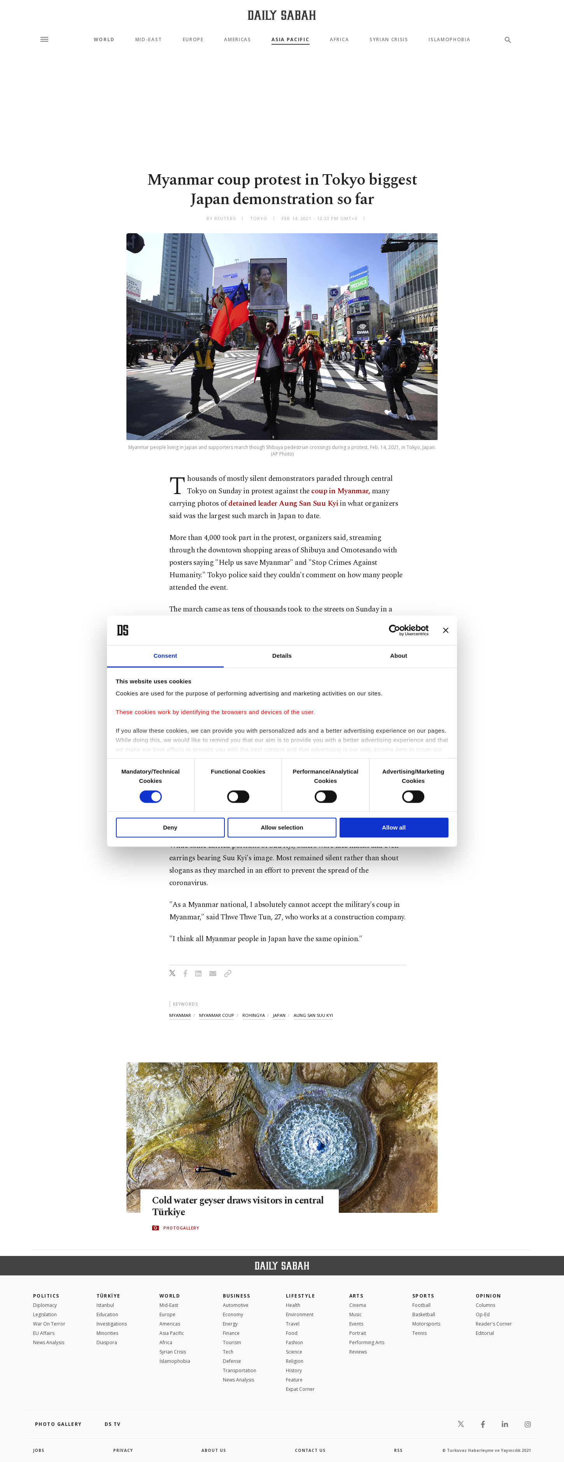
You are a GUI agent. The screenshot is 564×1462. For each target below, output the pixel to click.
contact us (310, 1450)
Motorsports (426, 1324)
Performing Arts (366, 1342)
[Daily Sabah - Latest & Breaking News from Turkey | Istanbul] (282, 15)
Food (292, 1333)
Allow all (394, 827)
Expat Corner (300, 1389)
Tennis (419, 1333)
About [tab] (398, 656)
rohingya (253, 1015)
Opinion (488, 1296)
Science (294, 1351)
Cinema (357, 1305)
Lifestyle (300, 1296)
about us (213, 1450)
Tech (228, 1351)
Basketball (423, 1314)
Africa (339, 39)
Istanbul (105, 1305)
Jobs (38, 1450)
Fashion (294, 1342)
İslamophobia (174, 1361)
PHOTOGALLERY (181, 1228)
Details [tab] (282, 656)
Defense (232, 1361)
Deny (170, 827)
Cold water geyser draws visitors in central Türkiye (224, 1206)
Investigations (111, 1324)
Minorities (107, 1333)
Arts (356, 1296)
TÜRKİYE (108, 1296)
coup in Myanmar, (340, 491)
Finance (231, 1333)
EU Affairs (43, 1333)
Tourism (232, 1342)
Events (356, 1324)
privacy (123, 1450)
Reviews (358, 1351)
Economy (233, 1314)
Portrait (357, 1333)
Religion (294, 1361)
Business (236, 1296)
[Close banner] (445, 630)
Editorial (485, 1333)
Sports (423, 1296)
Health (293, 1305)
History (294, 1370)
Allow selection (282, 827)
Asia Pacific (290, 39)
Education (107, 1314)
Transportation (239, 1370)
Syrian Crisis (389, 39)
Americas (237, 39)
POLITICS (46, 1296)
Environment (300, 1314)
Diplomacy (45, 1305)
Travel (293, 1324)
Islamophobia (449, 39)
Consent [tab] (165, 656)
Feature (294, 1379)
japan (279, 1015)
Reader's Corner (494, 1324)
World (104, 39)
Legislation (45, 1314)
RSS (398, 1450)
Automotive (236, 1305)
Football (421, 1305)
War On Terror (49, 1324)
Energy (230, 1324)
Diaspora (106, 1342)
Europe (193, 39)
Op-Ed (483, 1314)
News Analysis (48, 1342)
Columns (485, 1305)
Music (355, 1314)
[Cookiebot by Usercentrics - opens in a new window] (395, 630)
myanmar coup (216, 1015)
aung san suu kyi (313, 1015)
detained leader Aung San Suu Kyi (284, 503)
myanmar (180, 1015)
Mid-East (148, 39)
